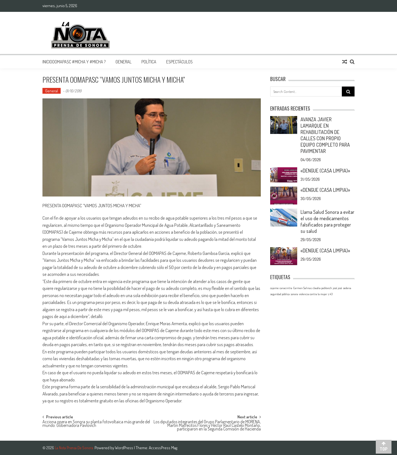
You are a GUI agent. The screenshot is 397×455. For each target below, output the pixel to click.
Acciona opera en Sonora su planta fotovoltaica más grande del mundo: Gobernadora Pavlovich (96, 424)
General (124, 61)
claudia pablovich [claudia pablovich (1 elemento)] (322, 288)
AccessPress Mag (163, 447)
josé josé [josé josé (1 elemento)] (337, 288)
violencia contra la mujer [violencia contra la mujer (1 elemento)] (313, 294)
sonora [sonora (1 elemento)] (294, 294)
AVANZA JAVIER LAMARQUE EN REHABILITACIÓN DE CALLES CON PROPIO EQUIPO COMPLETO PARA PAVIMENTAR (325, 135)
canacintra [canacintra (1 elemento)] (286, 288)
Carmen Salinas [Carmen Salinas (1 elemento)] (302, 288)
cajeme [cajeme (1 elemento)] (274, 288)
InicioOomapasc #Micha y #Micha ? (74, 61)
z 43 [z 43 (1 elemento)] (330, 294)
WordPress (124, 447)
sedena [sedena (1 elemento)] (347, 288)
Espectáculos (179, 61)
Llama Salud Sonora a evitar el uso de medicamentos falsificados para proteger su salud (327, 221)
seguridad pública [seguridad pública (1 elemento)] (280, 294)
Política (148, 61)
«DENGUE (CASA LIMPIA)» (325, 171)
